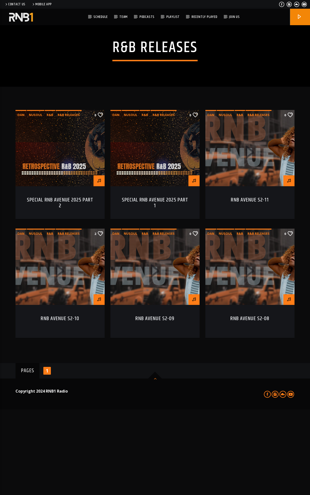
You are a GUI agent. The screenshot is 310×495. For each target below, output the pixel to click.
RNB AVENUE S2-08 (249, 404)
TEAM (123, 17)
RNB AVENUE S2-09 (154, 404)
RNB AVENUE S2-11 (250, 285)
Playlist (173, 17)
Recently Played (204, 17)
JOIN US (234, 17)
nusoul (35, 200)
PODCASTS (147, 17)
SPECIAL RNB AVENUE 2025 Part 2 (60, 288)
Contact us (15, 4)
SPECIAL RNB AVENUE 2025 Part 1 (155, 288)
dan (20, 200)
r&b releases (69, 200)
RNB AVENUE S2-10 (60, 404)
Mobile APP (42, 4)
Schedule (100, 17)
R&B (50, 200)
